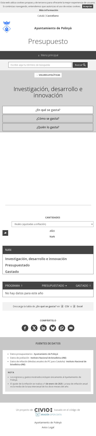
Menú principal (49, 55)
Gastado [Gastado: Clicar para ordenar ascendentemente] (82, 285)
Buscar (78, 64)
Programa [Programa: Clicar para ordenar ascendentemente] (12, 285)
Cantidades (52, 217)
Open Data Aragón (48, 414)
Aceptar (87, 6)
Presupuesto (48, 41)
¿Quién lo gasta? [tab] (48, 127)
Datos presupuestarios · (34, 354)
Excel (79, 306)
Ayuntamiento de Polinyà (53, 28)
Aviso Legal (48, 427)
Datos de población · (38, 357)
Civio (43, 410)
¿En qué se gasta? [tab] (48, 110)
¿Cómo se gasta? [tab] (47, 118)
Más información (48, 10)
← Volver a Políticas (48, 75)
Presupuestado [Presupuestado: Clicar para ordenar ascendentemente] (53, 285)
